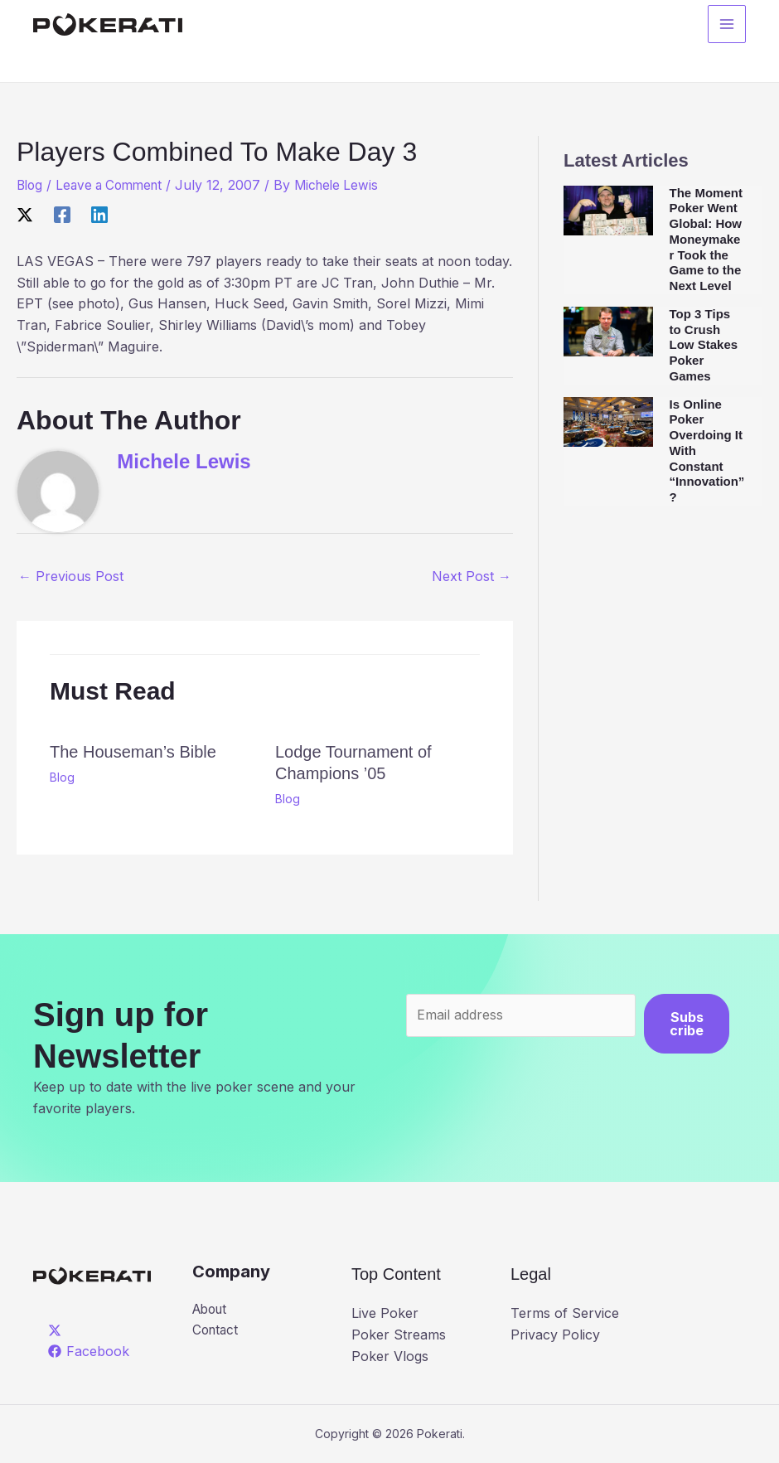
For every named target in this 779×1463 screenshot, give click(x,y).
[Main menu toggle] (727, 26)
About (211, 1309)
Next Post (471, 576)
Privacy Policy (555, 1334)
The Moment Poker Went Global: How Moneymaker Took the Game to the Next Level (706, 239)
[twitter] (57, 1330)
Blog (31, 185)
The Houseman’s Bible (133, 752)
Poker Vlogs (389, 1356)
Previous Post (70, 576)
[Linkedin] (99, 215)
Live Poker (385, 1313)
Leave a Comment (115, 185)
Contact (216, 1331)
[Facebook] (62, 215)
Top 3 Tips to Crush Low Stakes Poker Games (704, 345)
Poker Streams (398, 1334)
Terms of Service (564, 1313)
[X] (25, 215)
